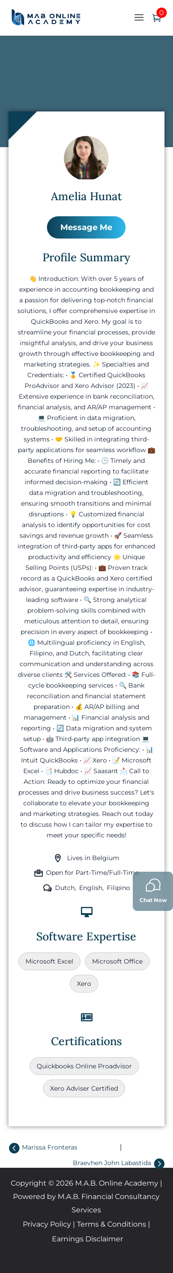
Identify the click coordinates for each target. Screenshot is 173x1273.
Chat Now (153, 890)
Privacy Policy (47, 1224)
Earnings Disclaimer (87, 1239)
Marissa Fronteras (49, 1147)
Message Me (86, 227)
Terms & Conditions (111, 1224)
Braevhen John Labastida (112, 1163)
